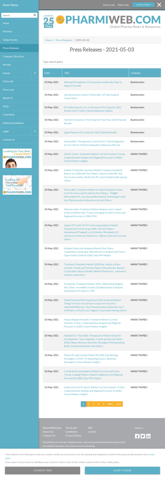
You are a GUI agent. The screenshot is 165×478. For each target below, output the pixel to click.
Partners (7, 31)
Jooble (92, 431)
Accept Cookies (122, 470)
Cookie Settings (42, 470)
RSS (90, 427)
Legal (21, 131)
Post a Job (109, 4)
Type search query (53, 61)
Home (48, 40)
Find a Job (123, 4)
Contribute (9, 114)
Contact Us (49, 435)
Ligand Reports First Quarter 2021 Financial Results (90, 132)
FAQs (6, 106)
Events (21, 73)
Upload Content (143, 5)
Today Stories (10, 39)
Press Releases (64, 40)
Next (110, 404)
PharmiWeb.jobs (52, 427)
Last (118, 404)
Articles (7, 64)
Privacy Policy (73, 435)
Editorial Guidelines (13, 122)
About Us (48, 431)
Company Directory (13, 56)
